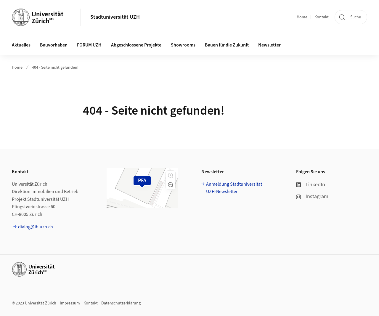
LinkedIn (310, 184)
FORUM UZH (89, 45)
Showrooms (183, 45)
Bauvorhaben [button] (54, 45)
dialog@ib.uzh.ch (35, 227)
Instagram (312, 196)
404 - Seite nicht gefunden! (55, 67)
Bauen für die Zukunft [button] (227, 45)
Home (302, 17)
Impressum (70, 303)
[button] (170, 175)
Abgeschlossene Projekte (136, 45)
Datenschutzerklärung (121, 303)
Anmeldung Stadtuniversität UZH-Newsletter (234, 188)
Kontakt (321, 17)
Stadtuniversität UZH (115, 17)
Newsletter (269, 45)
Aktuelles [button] (21, 45)
